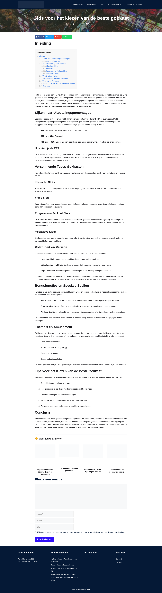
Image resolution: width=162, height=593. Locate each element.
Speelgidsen (78, 4)
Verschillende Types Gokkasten (54, 64)
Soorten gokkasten (115, 4)
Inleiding (42, 56)
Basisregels (91, 4)
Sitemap (119, 562)
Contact (119, 559)
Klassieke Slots (52, 66)
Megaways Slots (52, 73)
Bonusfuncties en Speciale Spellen (56, 78)
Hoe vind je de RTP (53, 61)
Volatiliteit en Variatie (50, 76)
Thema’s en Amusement (52, 81)
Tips (101, 4)
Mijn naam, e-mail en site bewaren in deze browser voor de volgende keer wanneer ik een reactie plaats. (81, 532)
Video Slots (50, 68)
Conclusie (46, 86)
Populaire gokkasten (134, 4)
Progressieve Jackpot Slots (56, 71)
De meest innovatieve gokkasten (63, 565)
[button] (40, 37)
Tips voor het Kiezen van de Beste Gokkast (59, 83)
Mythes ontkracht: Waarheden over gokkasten (45, 472)
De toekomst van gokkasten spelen (64, 574)
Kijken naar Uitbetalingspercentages (56, 59)
